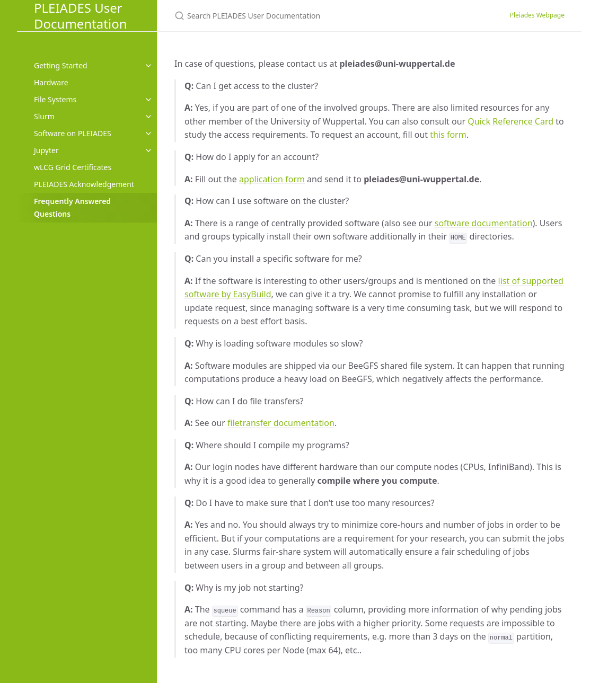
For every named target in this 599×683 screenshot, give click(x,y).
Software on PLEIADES (72, 133)
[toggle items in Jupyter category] (148, 150)
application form (272, 179)
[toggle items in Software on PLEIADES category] (148, 133)
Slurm (44, 116)
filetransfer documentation (280, 423)
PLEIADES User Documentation (80, 15)
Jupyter (46, 150)
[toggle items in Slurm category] (148, 116)
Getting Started (60, 65)
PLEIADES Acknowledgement (84, 184)
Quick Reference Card (510, 121)
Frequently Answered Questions (72, 207)
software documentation (484, 223)
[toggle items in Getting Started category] (148, 65)
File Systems (55, 99)
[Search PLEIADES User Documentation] (299, 15)
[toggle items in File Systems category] (148, 99)
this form (448, 134)
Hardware (51, 82)
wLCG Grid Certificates (72, 167)
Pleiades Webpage (537, 15)
